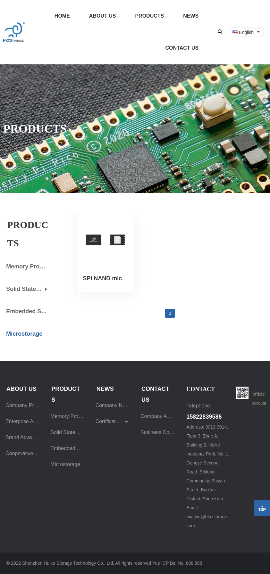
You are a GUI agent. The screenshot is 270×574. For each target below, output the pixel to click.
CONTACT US (181, 48)
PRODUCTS (149, 16)
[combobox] (246, 32)
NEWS (190, 16)
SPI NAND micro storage (116, 278)
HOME (62, 16)
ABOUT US (102, 16)
